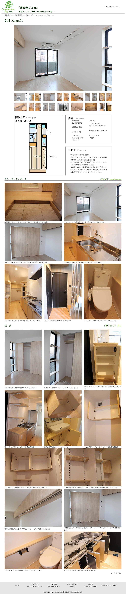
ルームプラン (45, 15)
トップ (17, 585)
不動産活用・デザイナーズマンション (27, 15)
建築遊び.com (9, 15)
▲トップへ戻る (116, 573)
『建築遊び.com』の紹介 (112, 7)
